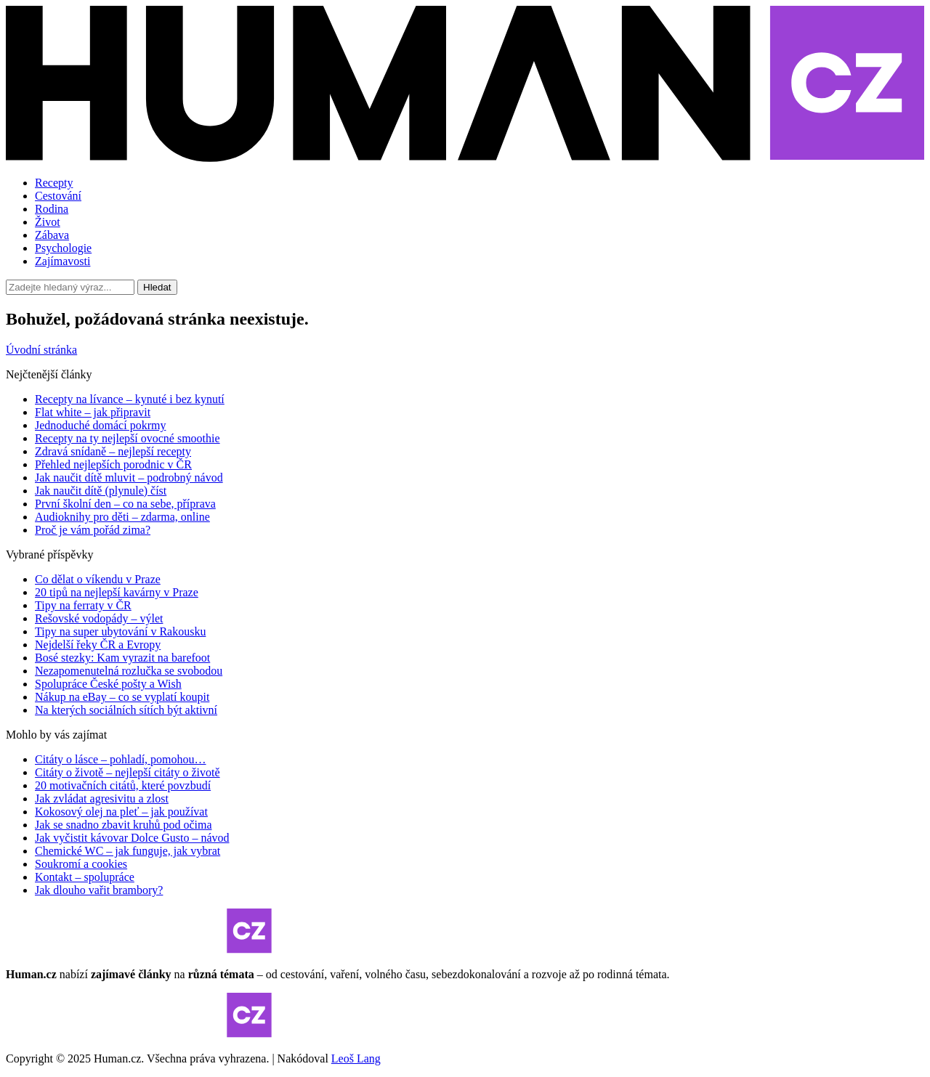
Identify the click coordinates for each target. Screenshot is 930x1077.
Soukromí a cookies (81, 864)
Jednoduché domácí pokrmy (100, 425)
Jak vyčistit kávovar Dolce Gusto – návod (132, 838)
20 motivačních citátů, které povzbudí (123, 785)
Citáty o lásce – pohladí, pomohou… (120, 759)
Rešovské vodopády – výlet (99, 618)
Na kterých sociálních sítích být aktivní (126, 710)
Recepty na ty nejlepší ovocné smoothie (127, 438)
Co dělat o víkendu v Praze (98, 579)
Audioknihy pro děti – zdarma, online (122, 517)
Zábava (52, 235)
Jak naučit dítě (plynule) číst (100, 490)
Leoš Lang (356, 1058)
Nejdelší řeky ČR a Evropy (98, 644)
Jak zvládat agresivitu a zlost (102, 798)
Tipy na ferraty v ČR (83, 605)
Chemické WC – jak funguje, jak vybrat (127, 851)
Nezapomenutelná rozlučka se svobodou (128, 671)
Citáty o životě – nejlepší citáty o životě (127, 772)
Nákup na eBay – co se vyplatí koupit (122, 697)
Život (47, 222)
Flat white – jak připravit (92, 412)
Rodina (51, 209)
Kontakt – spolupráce (84, 877)
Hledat (157, 287)
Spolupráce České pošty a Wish (108, 684)
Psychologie (63, 248)
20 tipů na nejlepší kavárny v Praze (116, 592)
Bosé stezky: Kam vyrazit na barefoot (122, 657)
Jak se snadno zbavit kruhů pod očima (123, 824)
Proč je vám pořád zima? (92, 530)
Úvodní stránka (41, 350)
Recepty (54, 182)
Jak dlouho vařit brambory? (99, 890)
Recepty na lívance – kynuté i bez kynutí (130, 399)
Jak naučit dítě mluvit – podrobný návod (129, 477)
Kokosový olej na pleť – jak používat (121, 811)
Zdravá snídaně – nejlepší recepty (113, 451)
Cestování (58, 196)
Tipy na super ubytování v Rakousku (120, 631)
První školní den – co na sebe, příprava (125, 503)
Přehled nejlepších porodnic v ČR (113, 464)
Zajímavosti (62, 261)
